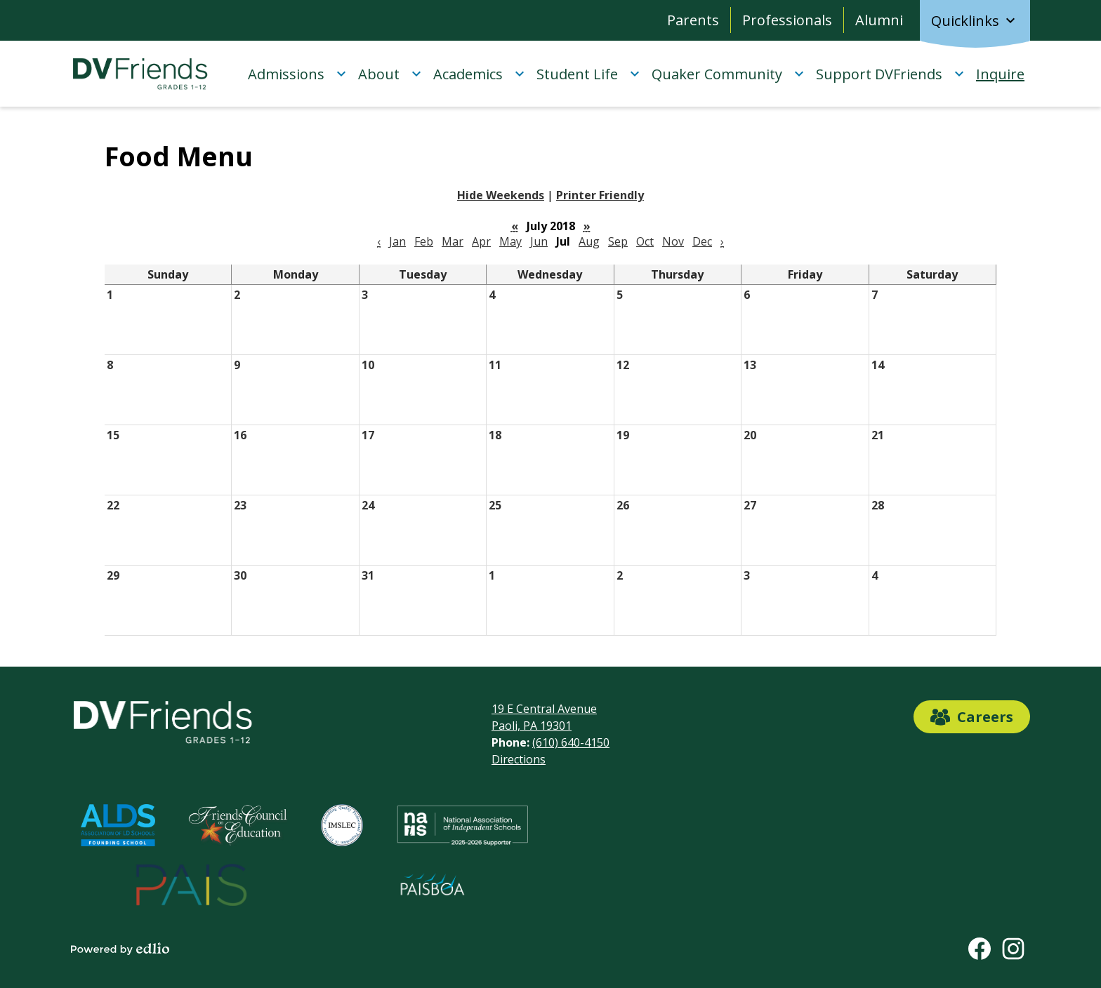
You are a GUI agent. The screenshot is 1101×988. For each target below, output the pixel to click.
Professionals (787, 20)
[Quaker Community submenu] (728, 74)
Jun (539, 241)
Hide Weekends (500, 195)
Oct (645, 241)
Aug (589, 241)
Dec (702, 241)
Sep (618, 241)
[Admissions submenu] (297, 74)
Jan (397, 241)
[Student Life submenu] (588, 74)
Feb (423, 241)
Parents (693, 20)
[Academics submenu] (479, 74)
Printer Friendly (600, 195)
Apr (481, 241)
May (510, 241)
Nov (673, 241)
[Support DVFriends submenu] (890, 74)
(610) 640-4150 (570, 742)
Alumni (879, 20)
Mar (452, 241)
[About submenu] (390, 74)
